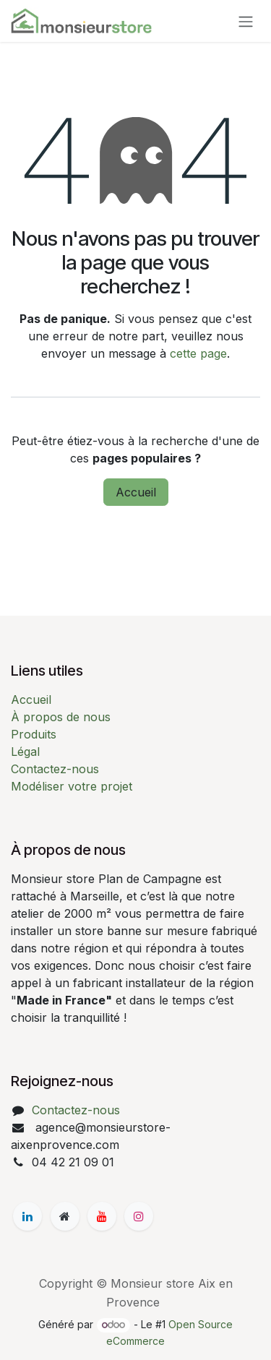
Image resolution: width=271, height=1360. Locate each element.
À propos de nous (61, 717)
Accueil (136, 492)
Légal (25, 751)
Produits (33, 734)
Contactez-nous (55, 769)
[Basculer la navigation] (245, 21)
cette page (198, 353)
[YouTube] (101, 1216)
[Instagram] (138, 1216)
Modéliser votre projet (71, 786)
